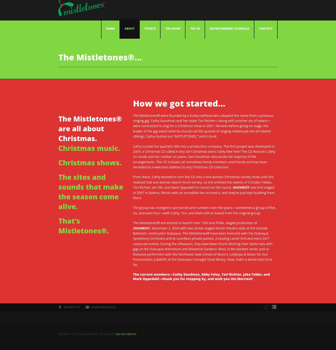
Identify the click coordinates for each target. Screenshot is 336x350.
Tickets (150, 29)
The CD (195, 29)
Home (110, 29)
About (130, 29)
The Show (172, 29)
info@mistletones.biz (103, 307)
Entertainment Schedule (229, 29)
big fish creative (126, 334)
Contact (266, 29)
